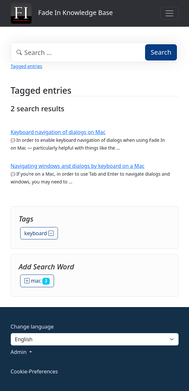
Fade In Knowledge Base (62, 13)
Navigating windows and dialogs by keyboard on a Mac (78, 165)
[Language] (95, 339)
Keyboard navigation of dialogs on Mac (58, 132)
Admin (19, 352)
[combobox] (95, 52)
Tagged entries (26, 66)
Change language (32, 326)
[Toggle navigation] (169, 13)
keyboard (39, 233)
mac (37, 280)
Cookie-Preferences (34, 371)
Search (161, 52)
